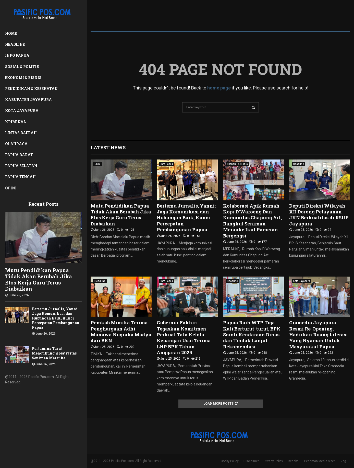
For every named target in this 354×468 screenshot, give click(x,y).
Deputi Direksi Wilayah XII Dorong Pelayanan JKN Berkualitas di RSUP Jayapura (319, 215)
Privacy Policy (273, 461)
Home (11, 33)
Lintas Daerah (21, 132)
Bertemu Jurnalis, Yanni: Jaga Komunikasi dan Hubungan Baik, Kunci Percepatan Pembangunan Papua (55, 318)
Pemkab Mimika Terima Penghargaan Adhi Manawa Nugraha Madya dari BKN (121, 331)
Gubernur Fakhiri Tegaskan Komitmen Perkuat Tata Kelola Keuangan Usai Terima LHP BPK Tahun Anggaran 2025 (184, 337)
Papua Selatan (21, 165)
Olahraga (16, 143)
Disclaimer (251, 461)
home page (219, 87)
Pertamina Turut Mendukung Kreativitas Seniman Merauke (54, 353)
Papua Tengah (20, 176)
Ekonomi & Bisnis (23, 77)
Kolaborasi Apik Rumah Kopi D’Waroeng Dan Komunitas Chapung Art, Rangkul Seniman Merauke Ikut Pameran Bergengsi (252, 221)
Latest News (108, 147)
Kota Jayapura (22, 110)
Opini (11, 188)
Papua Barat (19, 154)
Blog (343, 461)
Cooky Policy (230, 461)
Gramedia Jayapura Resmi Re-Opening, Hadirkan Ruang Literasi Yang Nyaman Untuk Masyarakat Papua (318, 334)
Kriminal (15, 121)
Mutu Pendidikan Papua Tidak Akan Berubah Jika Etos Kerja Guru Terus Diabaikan (38, 279)
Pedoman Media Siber (319, 461)
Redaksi (293, 461)
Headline (15, 44)
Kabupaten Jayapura (28, 99)
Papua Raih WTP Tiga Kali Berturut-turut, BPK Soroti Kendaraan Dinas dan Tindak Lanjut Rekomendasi (251, 334)
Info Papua (17, 55)
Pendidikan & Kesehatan (31, 88)
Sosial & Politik (22, 66)
